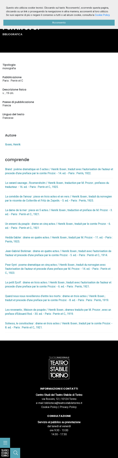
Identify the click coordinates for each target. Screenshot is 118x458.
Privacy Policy (68, 407)
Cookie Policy (49, 407)
